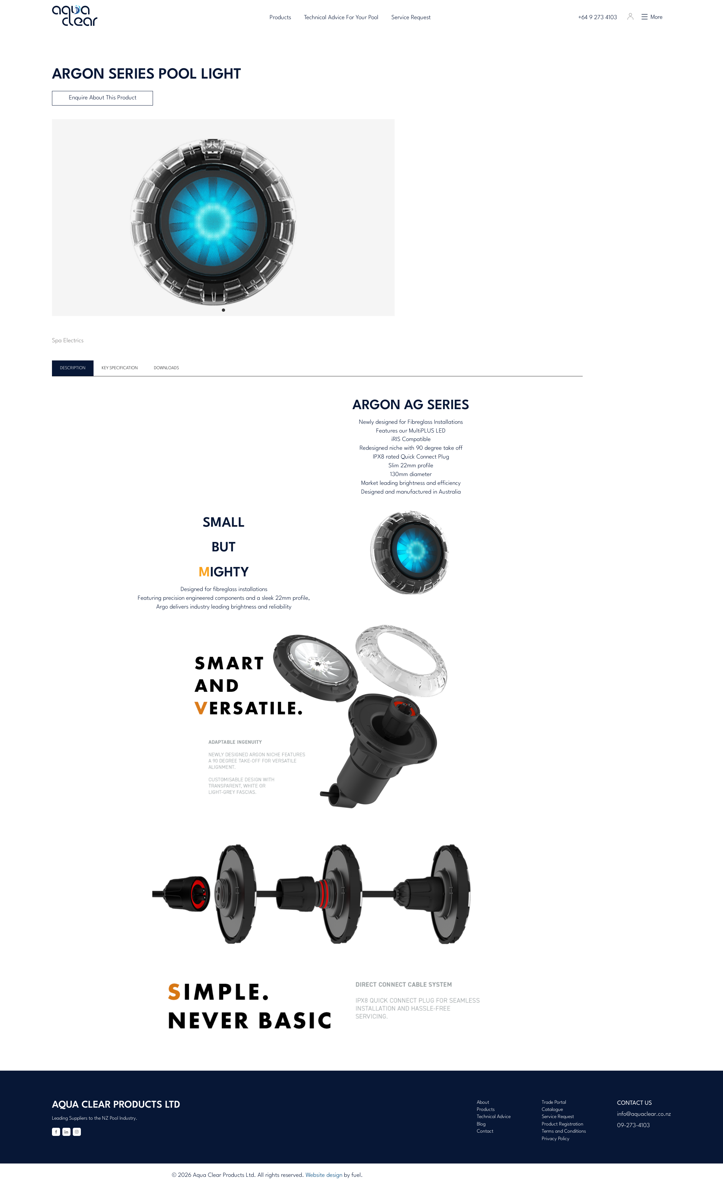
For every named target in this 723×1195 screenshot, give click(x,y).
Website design (324, 1175)
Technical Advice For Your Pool (341, 17)
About (483, 1102)
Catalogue (552, 1109)
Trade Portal (554, 1102)
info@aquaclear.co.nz (644, 1114)
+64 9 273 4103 (599, 17)
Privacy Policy (555, 1139)
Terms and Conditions (564, 1131)
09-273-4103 (633, 1125)
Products (280, 17)
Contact (485, 1131)
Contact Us (634, 1103)
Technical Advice (494, 1116)
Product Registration (562, 1124)
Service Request (411, 17)
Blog (481, 1124)
